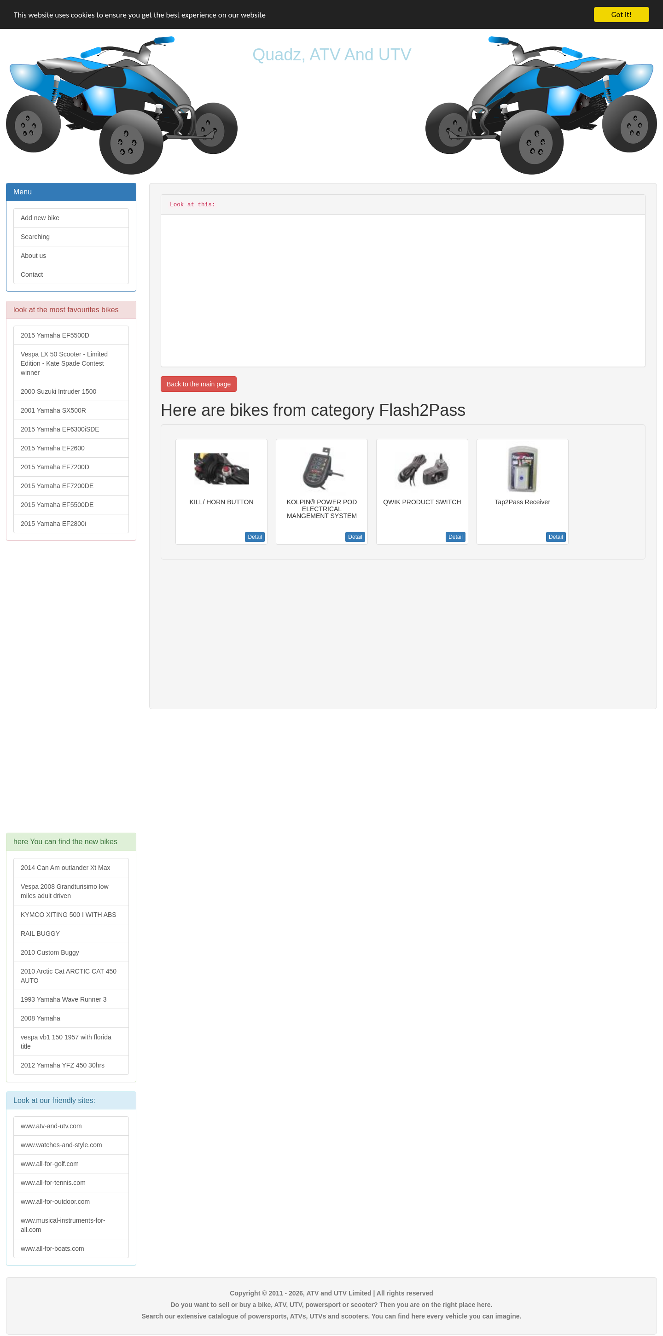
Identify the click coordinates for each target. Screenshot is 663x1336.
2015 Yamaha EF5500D (55, 335)
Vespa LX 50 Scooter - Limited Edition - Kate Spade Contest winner (64, 363)
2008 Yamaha (40, 1018)
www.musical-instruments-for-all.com (63, 1225)
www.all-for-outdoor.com (55, 1201)
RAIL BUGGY (40, 933)
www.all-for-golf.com (50, 1163)
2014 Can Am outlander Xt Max (65, 867)
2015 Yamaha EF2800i (53, 523)
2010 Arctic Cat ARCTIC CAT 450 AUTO (68, 976)
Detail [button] (255, 537)
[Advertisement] (71, 691)
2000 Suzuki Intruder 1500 (58, 391)
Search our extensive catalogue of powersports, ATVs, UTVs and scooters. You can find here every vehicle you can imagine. (332, 1316)
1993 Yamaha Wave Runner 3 (64, 999)
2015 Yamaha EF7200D (55, 467)
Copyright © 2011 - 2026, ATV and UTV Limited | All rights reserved (331, 1293)
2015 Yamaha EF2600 (53, 448)
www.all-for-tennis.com (53, 1182)
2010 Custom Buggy (50, 952)
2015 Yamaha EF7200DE (57, 486)
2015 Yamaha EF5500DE (57, 504)
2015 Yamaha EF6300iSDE (60, 429)
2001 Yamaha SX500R (53, 410)
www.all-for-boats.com (52, 1248)
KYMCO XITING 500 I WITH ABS (68, 914)
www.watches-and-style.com (61, 1145)
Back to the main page (199, 384)
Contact (32, 274)
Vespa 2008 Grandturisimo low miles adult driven (65, 891)
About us (33, 255)
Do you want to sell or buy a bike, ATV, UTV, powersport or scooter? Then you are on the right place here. (331, 1304)
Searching (35, 236)
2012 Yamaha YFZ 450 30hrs (63, 1065)
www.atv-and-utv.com (51, 1126)
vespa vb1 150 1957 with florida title (66, 1041)
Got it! (621, 14)
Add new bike (40, 218)
